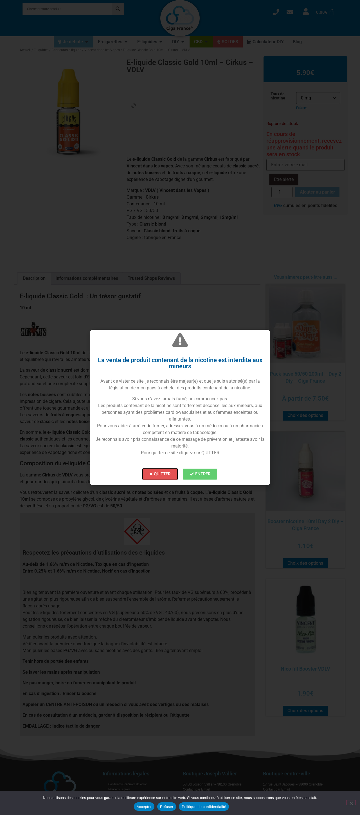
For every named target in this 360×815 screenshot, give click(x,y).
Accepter (144, 807)
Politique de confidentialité (204, 807)
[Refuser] (351, 802)
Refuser (166, 807)
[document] (180, 407)
